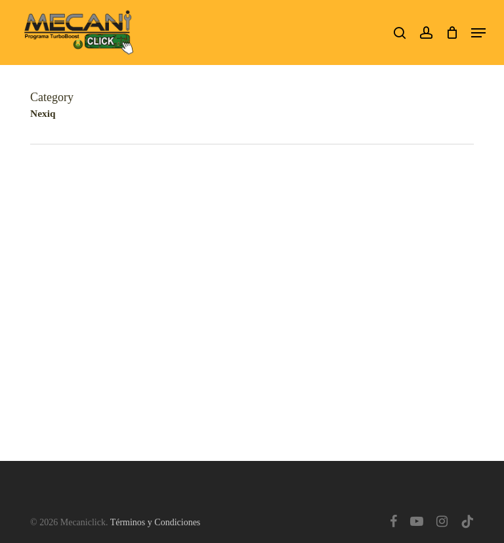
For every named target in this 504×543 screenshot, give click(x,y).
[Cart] (452, 32)
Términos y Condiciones (155, 522)
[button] (478, 32)
